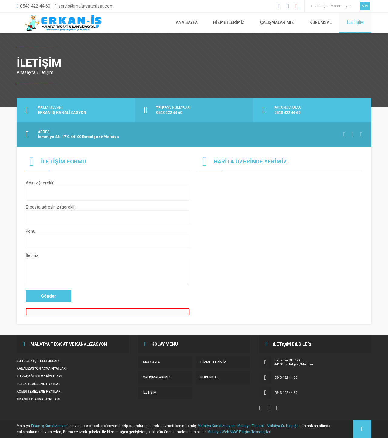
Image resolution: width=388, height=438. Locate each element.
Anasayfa (26, 72)
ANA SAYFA (187, 22)
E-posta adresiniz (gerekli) (107, 215)
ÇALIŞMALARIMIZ (277, 22)
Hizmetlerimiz (229, 22)
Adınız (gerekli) (107, 191)
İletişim (355, 22)
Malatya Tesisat (250, 426)
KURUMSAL (320, 22)
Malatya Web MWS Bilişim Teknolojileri (239, 432)
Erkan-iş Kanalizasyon (49, 426)
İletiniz (107, 270)
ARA (365, 6)
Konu (107, 239)
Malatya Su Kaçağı (282, 426)
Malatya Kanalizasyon (216, 426)
